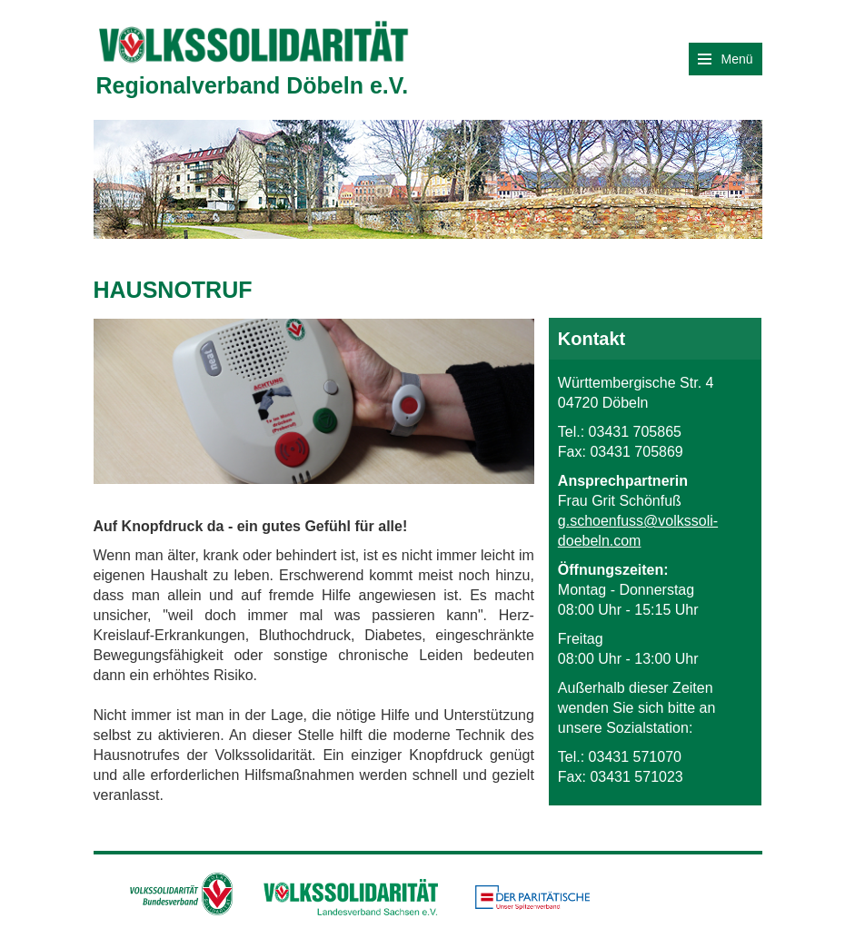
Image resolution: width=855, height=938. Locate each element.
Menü (725, 59)
